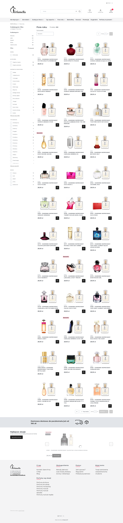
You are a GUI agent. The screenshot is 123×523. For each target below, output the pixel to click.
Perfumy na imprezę (44, 486)
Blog (38, 474)
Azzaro (14, 84)
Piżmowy (15, 146)
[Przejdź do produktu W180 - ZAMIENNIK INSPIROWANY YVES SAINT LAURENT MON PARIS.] (101, 294)
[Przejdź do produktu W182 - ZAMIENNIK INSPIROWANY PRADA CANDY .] (48, 324)
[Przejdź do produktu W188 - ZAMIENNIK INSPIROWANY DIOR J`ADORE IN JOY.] (48, 387)
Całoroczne (21, 44)
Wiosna (21, 35)
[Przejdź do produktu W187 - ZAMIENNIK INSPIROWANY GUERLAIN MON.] (101, 355)
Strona (102, 33)
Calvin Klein (15, 107)
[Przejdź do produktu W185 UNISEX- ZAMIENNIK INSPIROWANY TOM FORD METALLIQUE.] (48, 355)
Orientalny (15, 140)
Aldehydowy (16, 163)
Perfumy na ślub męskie (45, 495)
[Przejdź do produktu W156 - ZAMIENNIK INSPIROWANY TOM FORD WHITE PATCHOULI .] (101, 107)
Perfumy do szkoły (43, 484)
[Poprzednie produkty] (85, 411)
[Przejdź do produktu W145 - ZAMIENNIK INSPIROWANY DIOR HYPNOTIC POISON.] (74, 46)
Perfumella (15, 55)
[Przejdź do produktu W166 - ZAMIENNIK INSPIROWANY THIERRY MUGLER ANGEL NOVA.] (74, 201)
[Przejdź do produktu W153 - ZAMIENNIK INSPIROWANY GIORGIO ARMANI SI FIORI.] (48, 107)
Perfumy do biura (43, 482)
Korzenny (15, 134)
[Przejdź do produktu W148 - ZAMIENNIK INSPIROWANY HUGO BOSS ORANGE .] (48, 77)
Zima (21, 42)
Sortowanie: (40, 30)
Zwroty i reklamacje (63, 474)
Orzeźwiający (16, 160)
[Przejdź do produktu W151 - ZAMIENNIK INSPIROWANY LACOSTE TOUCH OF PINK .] (101, 77)
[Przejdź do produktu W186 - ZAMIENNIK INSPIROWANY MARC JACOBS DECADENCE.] (74, 355)
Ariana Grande (16, 81)
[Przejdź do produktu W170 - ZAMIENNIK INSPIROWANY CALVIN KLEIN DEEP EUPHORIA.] (48, 231)
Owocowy (15, 143)
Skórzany (15, 148)
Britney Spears (16, 95)
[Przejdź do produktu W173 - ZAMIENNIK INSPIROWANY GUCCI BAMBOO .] (48, 263)
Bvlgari (15, 101)
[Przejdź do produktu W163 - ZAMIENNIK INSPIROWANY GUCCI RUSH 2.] (74, 170)
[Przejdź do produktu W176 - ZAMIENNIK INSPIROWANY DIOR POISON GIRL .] (101, 263)
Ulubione (98, 474)
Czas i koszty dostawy (63, 472)
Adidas (14, 72)
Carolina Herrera (16, 110)
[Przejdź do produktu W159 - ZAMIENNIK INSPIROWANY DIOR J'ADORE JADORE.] (48, 140)
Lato (21, 38)
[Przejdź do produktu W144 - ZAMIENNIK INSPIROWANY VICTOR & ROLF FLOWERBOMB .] (48, 46)
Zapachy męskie (16, 62)
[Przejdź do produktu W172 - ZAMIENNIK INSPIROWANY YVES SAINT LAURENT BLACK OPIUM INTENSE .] (101, 231)
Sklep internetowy (61, 519)
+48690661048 (16, 473)
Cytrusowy (15, 125)
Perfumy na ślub (42, 488)
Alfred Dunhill (16, 75)
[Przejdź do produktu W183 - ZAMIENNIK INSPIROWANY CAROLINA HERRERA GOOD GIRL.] (74, 324)
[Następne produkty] (103, 411)
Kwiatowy (15, 137)
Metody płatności (62, 469)
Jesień (21, 40)
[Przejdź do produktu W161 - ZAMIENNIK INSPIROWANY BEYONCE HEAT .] (101, 140)
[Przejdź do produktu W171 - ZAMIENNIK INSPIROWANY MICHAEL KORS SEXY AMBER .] (74, 231)
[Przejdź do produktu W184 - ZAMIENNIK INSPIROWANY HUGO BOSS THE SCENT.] (101, 324)
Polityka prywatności (83, 474)
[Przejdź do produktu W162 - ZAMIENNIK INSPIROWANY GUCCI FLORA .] (48, 170)
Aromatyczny (16, 122)
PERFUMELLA (13, 24)
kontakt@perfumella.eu (17, 475)
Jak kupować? (81, 469)
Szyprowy (15, 151)
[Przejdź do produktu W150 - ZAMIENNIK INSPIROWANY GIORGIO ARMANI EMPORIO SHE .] (74, 77)
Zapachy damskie (17, 65)
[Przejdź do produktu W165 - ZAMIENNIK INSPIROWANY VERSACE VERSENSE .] (48, 201)
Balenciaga (15, 87)
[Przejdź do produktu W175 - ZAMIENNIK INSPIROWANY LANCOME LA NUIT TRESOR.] (74, 263)
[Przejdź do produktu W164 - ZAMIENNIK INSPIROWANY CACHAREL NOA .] (101, 170)
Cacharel (15, 104)
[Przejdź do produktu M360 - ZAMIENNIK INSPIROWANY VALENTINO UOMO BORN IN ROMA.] (67, 439)
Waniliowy (15, 157)
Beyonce (15, 89)
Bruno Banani (16, 98)
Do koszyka (57, 64)
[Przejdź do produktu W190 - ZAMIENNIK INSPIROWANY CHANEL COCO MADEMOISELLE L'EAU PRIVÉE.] (101, 387)
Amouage (15, 78)
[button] (79, 11)
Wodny (14, 154)
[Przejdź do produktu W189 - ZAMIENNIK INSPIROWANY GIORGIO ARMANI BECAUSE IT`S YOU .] (74, 387)
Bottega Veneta (16, 92)
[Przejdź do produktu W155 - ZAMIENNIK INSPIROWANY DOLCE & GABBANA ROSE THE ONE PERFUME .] (74, 107)
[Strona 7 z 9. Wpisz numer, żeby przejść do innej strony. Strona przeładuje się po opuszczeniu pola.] (105, 34)
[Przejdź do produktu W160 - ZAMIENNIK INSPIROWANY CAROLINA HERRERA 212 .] (74, 140)
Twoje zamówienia (101, 469)
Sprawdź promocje (16, 437)
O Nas (39, 472)
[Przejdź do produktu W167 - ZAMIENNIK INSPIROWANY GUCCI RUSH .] (101, 201)
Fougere (15, 131)
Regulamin (79, 472)
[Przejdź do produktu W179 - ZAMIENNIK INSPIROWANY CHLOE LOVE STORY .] (74, 294)
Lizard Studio (21, 510)
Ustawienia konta (101, 472)
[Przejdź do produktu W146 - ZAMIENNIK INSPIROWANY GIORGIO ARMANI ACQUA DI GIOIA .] (101, 46)
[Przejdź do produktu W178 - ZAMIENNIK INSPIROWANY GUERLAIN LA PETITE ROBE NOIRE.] (48, 294)
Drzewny (15, 128)
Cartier (14, 113)
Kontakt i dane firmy (43, 469)
